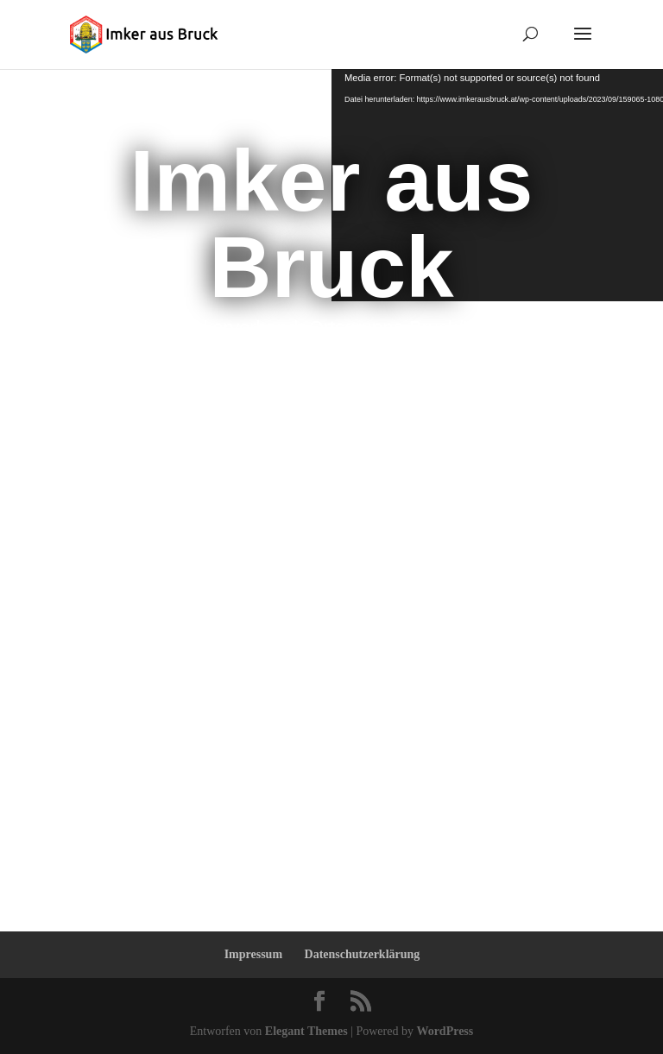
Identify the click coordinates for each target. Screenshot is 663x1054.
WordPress (444, 1031)
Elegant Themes (306, 1031)
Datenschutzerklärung (362, 954)
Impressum (253, 954)
